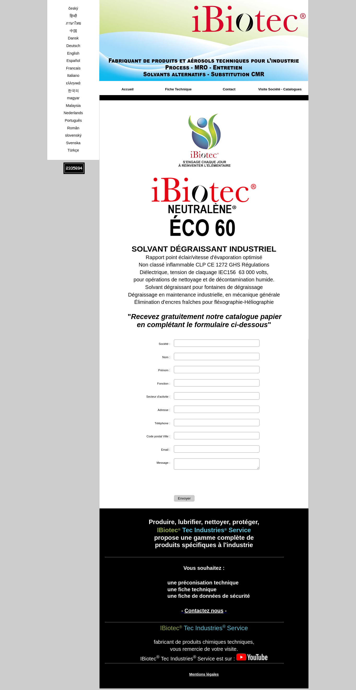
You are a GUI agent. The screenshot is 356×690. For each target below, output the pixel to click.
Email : (165, 449)
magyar (73, 98)
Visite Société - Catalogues (280, 89)
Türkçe (73, 150)
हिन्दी (73, 16)
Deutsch (73, 46)
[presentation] (213, 483)
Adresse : (164, 409)
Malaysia (73, 105)
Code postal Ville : (158, 436)
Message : (163, 462)
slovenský (73, 135)
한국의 (73, 91)
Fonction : (163, 383)
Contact (229, 89)
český (73, 8)
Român (73, 128)
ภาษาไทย (73, 23)
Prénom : (164, 370)
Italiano (73, 75)
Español (73, 61)
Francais (73, 68)
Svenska (73, 143)
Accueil (127, 89)
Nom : (166, 357)
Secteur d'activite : (158, 396)
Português (73, 120)
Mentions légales (204, 676)
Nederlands (73, 113)
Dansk (73, 38)
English (73, 53)
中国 (73, 31)
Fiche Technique (178, 89)
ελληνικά (73, 83)
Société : (164, 343)
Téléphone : (162, 423)
